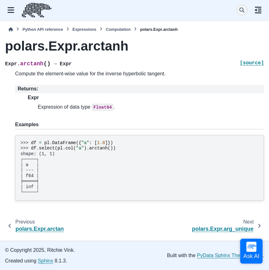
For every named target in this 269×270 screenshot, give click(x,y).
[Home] (10, 29)
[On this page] (258, 10)
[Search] (242, 10)
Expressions (84, 29)
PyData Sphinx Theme (222, 255)
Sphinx (45, 260)
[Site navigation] (11, 10)
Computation (118, 29)
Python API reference (42, 29)
